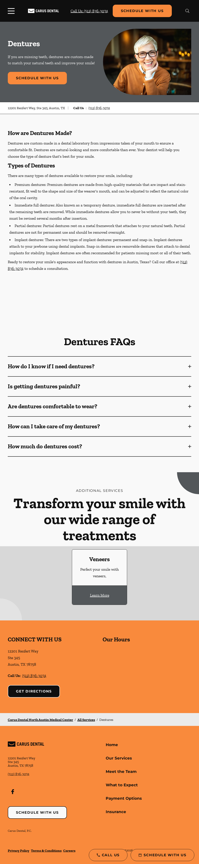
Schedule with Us (142, 11)
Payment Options (124, 798)
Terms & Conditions (46, 850)
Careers (69, 850)
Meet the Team (121, 771)
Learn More (99, 595)
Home (112, 744)
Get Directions (34, 691)
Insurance (116, 811)
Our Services (119, 758)
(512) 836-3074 (99, 108)
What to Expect (122, 785)
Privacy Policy (18, 850)
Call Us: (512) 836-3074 (89, 11)
